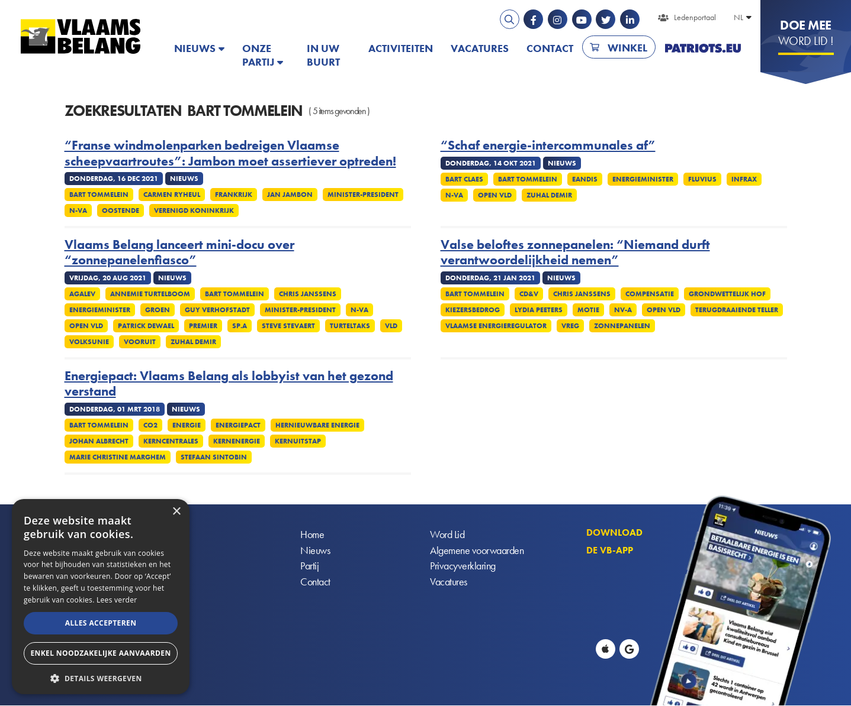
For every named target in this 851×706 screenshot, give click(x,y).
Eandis (585, 179)
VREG (570, 326)
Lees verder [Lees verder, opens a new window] (117, 600)
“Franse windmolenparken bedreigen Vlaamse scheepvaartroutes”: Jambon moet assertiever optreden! (230, 153)
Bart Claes (464, 179)
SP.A (239, 326)
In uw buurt (323, 55)
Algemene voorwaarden (477, 551)
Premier (203, 326)
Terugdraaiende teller (736, 310)
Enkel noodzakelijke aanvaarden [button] (100, 653)
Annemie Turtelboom (150, 294)
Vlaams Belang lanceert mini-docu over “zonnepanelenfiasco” (179, 252)
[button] (101, 677)
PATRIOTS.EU (702, 48)
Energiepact (238, 425)
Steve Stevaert (288, 326)
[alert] (101, 596)
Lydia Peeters (539, 310)
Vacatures (480, 48)
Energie (186, 425)
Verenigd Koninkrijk (194, 210)
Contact (549, 48)
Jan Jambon (290, 194)
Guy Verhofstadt (217, 310)
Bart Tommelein (99, 194)
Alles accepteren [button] (101, 623)
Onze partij (258, 55)
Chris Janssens (307, 294)
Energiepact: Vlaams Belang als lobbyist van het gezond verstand (229, 384)
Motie (588, 310)
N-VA (78, 210)
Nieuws (195, 48)
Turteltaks (350, 326)
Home (312, 535)
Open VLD (495, 195)
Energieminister (642, 179)
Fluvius (702, 179)
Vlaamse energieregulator (496, 326)
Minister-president (363, 194)
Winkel (627, 47)
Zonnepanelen (622, 326)
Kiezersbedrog (472, 310)
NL (738, 17)
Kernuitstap (298, 441)
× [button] (176, 511)
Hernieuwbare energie (317, 425)
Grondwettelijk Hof (727, 294)
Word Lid (447, 535)
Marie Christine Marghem (117, 457)
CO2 (150, 425)
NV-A (623, 310)
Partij (309, 567)
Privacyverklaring (463, 567)
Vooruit (140, 341)
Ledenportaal (695, 17)
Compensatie (649, 294)
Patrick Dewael (146, 326)
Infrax (744, 179)
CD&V (528, 294)
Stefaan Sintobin (214, 457)
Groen (157, 310)
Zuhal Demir (549, 195)
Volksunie (89, 341)
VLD (391, 326)
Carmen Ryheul (171, 194)
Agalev (82, 294)
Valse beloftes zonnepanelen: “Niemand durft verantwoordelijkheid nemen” (575, 252)
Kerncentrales (170, 441)
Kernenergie (236, 441)
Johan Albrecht (99, 441)
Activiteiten (400, 48)
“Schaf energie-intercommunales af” (548, 145)
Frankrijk (233, 194)
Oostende (120, 210)
